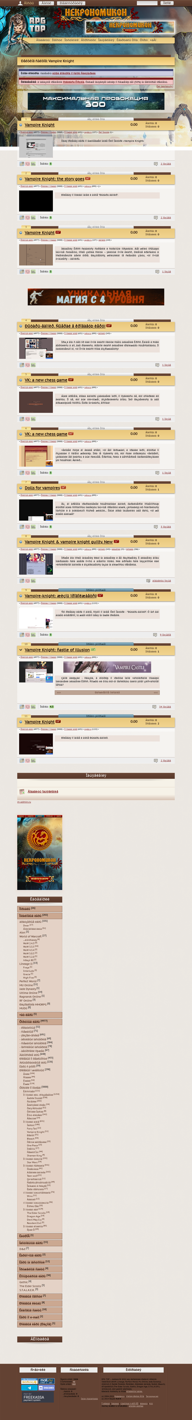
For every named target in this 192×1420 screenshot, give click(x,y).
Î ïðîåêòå (106, 1404)
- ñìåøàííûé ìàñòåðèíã (33, 1043)
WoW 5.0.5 (28, 953)
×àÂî (153, 40)
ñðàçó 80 (28, 960)
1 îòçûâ (166, 271)
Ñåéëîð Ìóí (33, 1152)
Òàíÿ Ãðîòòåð (34, 1108)
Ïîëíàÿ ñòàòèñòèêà (89, 1399)
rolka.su (87, 186)
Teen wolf (32, 1176)
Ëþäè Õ (31, 1230)
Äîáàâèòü (43, 40)
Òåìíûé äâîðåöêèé (36, 1142)
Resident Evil (34, 1223)
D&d (22, 1249)
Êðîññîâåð (29, 1091)
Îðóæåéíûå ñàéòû (31, 1269)
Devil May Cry (34, 1219)
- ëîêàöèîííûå (27, 1027)
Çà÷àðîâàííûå (34, 1179)
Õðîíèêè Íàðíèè (35, 1111)
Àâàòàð (31, 1199)
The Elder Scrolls (36, 1213)
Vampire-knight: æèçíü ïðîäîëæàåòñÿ (61, 596)
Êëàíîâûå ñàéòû (30, 1310)
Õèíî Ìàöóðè (104, 132)
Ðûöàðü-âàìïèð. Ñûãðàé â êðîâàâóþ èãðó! (65, 326)
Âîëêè (26, 1074)
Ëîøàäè (27, 1081)
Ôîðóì (144, 40)
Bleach (30, 1138)
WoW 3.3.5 (28, 946)
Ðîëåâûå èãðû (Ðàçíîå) (35, 1324)
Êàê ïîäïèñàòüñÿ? (165, 86)
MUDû (23, 1008)
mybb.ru (87, 603)
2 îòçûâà (166, 163)
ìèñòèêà (129, 549)
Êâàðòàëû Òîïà (127, 40)
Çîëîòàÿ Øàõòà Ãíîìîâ (135, 1396)
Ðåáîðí (30, 1135)
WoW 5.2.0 (28, 957)
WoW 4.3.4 (28, 950)
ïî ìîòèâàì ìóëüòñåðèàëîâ (36, 1192)
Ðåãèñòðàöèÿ (71, 3)
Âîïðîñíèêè (88, 40)
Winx (30, 1196)
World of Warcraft (31, 936)
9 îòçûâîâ (165, 634)
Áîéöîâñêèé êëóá (32, 929)
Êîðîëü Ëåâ (33, 1206)
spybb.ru (88, 132)
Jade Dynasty (28, 989)
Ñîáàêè (27, 1077)
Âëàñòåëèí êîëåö (36, 1105)
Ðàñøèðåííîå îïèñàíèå (107, 692)
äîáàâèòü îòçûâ (161, 580)
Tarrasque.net (152, 1396)
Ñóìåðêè (31, 1101)
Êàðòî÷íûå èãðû (30, 1256)
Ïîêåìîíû (31, 1149)
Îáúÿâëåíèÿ (106, 40)
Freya (26, 967)
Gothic (24, 1282)
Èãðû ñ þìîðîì (27, 1066)
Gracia (26, 974)
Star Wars (32, 1162)
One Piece (32, 1145)
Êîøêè (26, 1084)
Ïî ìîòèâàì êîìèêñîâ (33, 1226)
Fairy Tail (32, 1128)
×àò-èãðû (26, 1015)
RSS (151, 1404)
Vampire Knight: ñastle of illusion (57, 650)
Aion (22, 932)
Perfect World (28, 981)
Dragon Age (33, 1216)
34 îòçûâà (165, 706)
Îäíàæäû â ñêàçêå (36, 1186)
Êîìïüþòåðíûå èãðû (32, 1276)
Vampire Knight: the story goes (54, 179)
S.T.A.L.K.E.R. (27, 1290)
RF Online (26, 1000)
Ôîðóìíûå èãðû (26, 132)
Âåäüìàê (31, 1118)
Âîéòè (46, 3)
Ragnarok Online (30, 996)
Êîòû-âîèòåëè (34, 1115)
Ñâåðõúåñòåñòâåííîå (39, 1182)
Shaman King (34, 1155)
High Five (28, 977)
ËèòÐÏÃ (24, 1236)
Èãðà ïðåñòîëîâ (35, 1189)
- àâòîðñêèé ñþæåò (32, 1051)
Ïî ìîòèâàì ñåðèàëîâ (33, 1165)
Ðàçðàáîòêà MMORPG (33, 1004)
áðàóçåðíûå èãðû (30, 922)
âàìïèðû (102, 240)
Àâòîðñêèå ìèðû (29, 1054)
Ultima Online (28, 992)
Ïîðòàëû (24, 909)
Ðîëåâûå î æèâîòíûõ (32, 1070)
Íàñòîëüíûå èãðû (31, 1243)
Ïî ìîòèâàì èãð (30, 1209)
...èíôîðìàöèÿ (30, 940)
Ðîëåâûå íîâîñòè (30, 1297)
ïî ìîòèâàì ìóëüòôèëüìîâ (36, 1203)
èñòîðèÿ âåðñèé (136, 1406)
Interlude (28, 971)
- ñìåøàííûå (26, 1031)
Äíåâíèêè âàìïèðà (36, 1172)
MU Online (26, 985)
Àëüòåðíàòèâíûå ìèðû (33, 1062)
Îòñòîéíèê (71, 40)
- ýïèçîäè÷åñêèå (29, 1035)
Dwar (26, 925)
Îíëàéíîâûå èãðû (30, 916)
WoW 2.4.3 (28, 943)
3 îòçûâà (166, 526)
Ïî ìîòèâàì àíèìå (70, 132)
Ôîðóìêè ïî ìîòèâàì (48, 132)
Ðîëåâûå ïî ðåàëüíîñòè (33, 1058)
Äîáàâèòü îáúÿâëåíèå (43, 791)
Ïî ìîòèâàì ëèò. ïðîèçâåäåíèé (38, 1095)
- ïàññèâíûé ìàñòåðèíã (33, 1047)
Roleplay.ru (119, 1396)
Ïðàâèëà (115, 1404)
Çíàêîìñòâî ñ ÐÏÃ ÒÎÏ (129, 1404)
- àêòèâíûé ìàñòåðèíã (33, 1039)
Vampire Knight (40, 125)
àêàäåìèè (116, 549)
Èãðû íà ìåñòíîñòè (32, 1262)
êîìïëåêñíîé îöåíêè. (134, 1391)
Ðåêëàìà (144, 1404)
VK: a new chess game (46, 380)
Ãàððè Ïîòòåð (34, 1098)
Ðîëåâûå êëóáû (30, 1304)
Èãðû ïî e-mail (29, 1317)
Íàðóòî (30, 1125)
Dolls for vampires (42, 488)
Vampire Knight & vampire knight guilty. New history (76, 542)
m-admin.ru (24, 802)
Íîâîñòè (57, 40)
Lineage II (26, 964)
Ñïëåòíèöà (32, 1169)
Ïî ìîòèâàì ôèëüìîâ (32, 1159)
